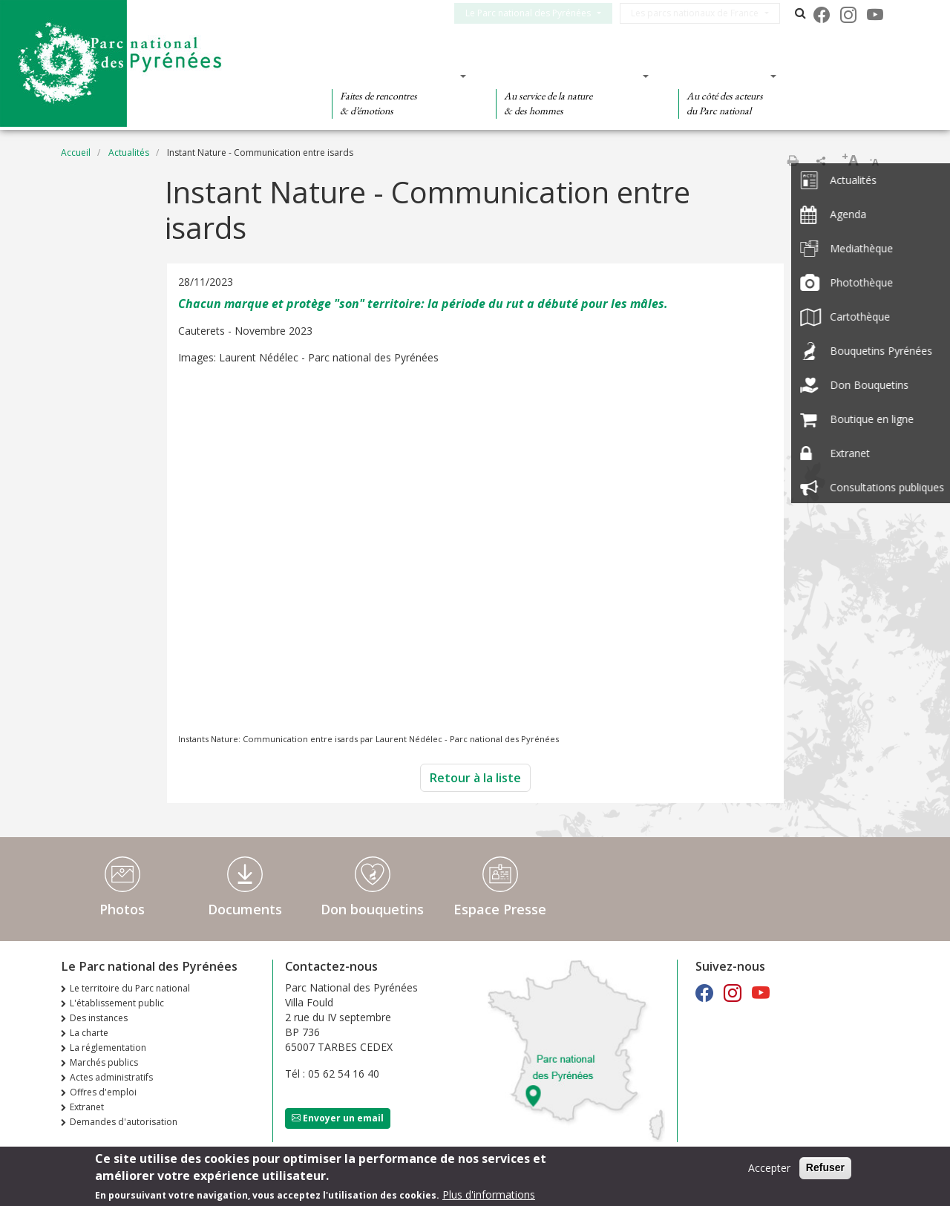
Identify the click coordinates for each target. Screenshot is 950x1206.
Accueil (76, 152)
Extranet (87, 1107)
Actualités (128, 152)
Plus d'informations (488, 1194)
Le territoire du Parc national (130, 988)
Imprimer (792, 160)
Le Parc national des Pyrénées (537, 13)
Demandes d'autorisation (123, 1121)
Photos (122, 909)
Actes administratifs (111, 1077)
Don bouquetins (372, 909)
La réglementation (108, 1047)
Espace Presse (499, 909)
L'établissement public (117, 1003)
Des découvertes (394, 76)
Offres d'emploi (103, 1092)
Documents (245, 909)
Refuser (825, 1167)
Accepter (769, 1168)
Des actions (722, 76)
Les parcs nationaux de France (703, 13)
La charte (89, 1032)
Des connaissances (567, 76)
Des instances (99, 1018)
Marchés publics (104, 1062)
